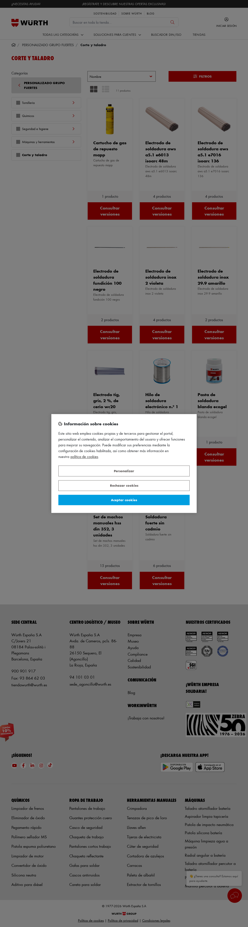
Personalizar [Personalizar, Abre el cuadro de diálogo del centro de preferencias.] (124, 471)
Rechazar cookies (124, 486)
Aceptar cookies (124, 500)
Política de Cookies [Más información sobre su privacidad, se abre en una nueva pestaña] (84, 457)
